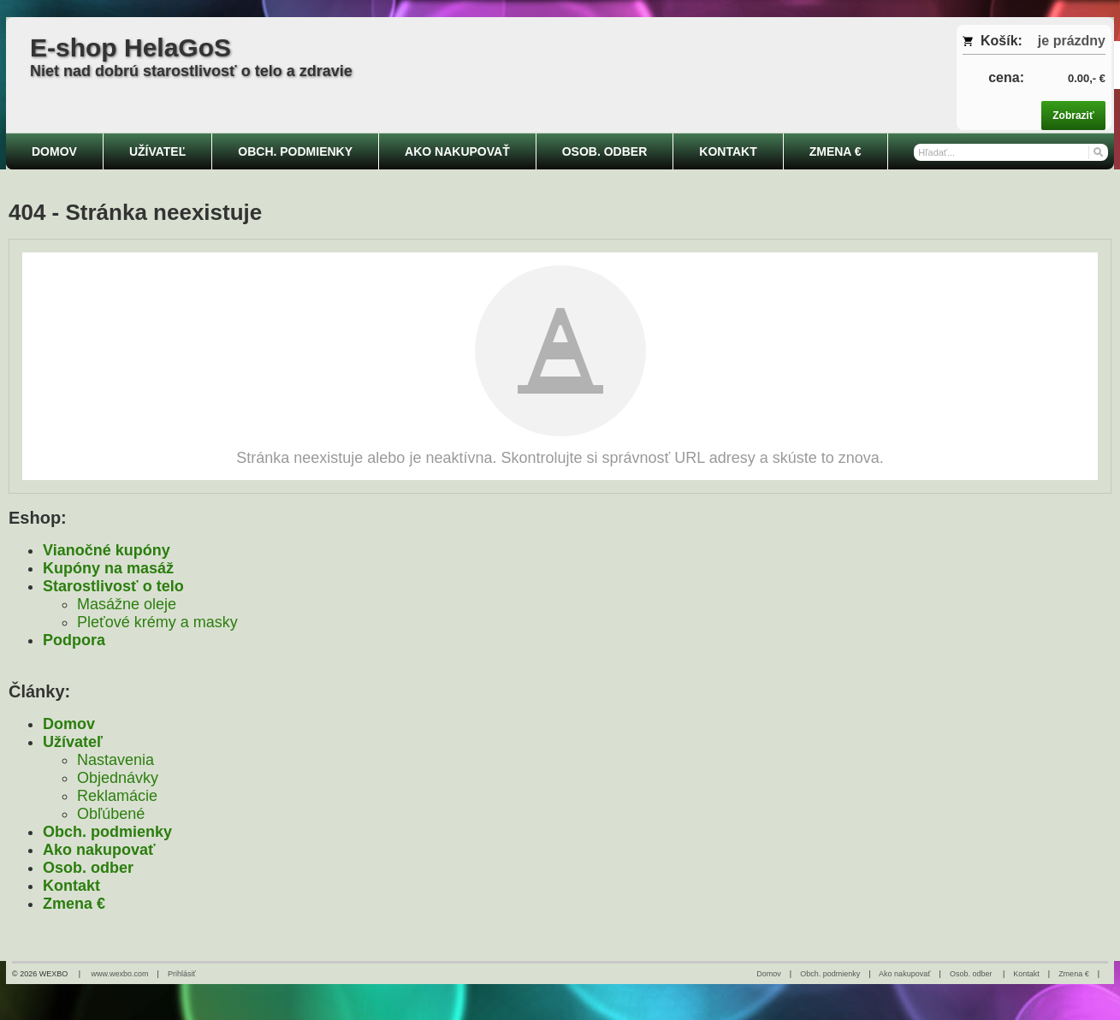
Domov (69, 723)
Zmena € (74, 903)
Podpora (74, 640)
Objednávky (117, 777)
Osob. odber (88, 867)
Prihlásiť (182, 974)
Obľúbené (111, 813)
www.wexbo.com (120, 974)
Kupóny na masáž (108, 568)
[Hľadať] (1097, 151)
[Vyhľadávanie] (1010, 152)
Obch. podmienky (107, 831)
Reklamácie (117, 795)
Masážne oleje (126, 604)
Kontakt (71, 885)
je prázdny (1071, 40)
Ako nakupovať (99, 849)
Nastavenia (115, 759)
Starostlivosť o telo (113, 586)
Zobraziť (1072, 116)
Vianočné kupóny (106, 550)
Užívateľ (73, 741)
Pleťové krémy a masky (157, 622)
